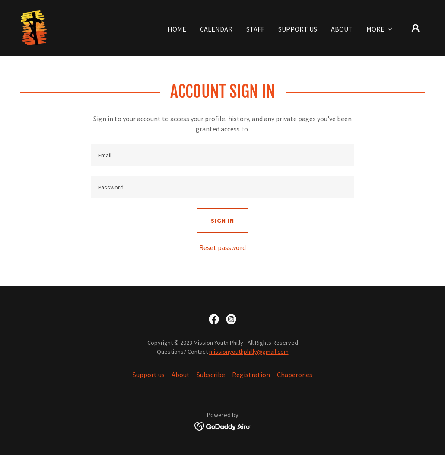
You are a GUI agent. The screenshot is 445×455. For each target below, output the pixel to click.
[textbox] (222, 155)
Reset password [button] (222, 247)
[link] (34, 26)
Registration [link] (251, 374)
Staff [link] (255, 29)
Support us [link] (297, 29)
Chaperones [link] (294, 374)
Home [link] (177, 29)
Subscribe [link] (211, 374)
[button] (379, 29)
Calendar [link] (216, 29)
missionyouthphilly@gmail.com (249, 352)
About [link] (342, 29)
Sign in (222, 220)
